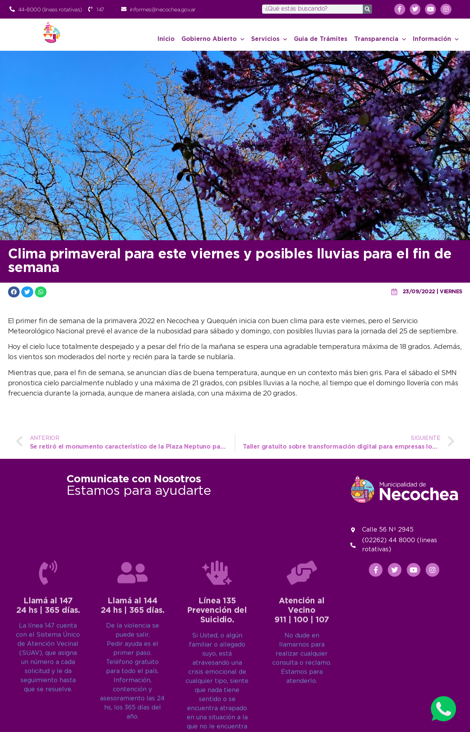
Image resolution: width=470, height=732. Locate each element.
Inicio (166, 39)
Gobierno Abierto (212, 39)
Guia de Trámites (320, 39)
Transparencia (380, 39)
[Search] (367, 9)
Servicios (269, 39)
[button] (14, 291)
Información (436, 39)
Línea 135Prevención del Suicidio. (217, 703)
